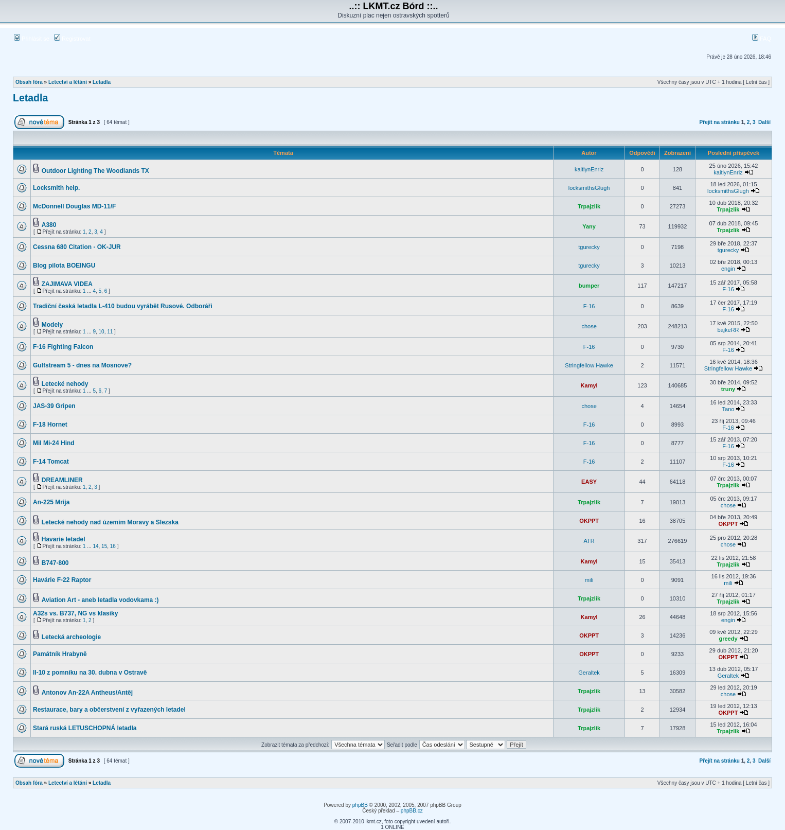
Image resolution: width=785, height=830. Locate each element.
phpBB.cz (412, 811)
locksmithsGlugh (589, 188)
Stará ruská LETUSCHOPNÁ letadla (84, 728)
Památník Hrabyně (60, 654)
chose (588, 326)
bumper (589, 285)
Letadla (102, 82)
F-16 (728, 289)
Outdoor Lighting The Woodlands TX (95, 170)
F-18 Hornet (50, 424)
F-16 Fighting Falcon (63, 346)
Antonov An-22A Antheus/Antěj (87, 692)
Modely (52, 324)
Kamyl (589, 385)
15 (104, 546)
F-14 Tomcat (51, 461)
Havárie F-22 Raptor (62, 580)
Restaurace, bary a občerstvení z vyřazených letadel (109, 709)
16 (113, 546)
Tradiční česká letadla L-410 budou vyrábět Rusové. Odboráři (122, 306)
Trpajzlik (589, 206)
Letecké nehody (65, 383)
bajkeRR (728, 330)
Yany (589, 226)
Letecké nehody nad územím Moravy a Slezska (110, 522)
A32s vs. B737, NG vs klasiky (75, 613)
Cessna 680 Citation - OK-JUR (77, 247)
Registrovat (72, 39)
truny (728, 389)
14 (95, 546)
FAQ (761, 39)
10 (101, 331)
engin (728, 269)
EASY (589, 482)
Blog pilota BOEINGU (64, 265)
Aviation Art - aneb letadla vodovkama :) (100, 600)
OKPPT (589, 521)
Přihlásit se (31, 39)
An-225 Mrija (51, 502)
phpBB (360, 805)
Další (764, 122)
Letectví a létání (67, 82)
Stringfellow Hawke (589, 365)
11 (110, 331)
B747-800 (55, 563)
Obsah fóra (29, 82)
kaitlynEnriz (589, 169)
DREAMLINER (62, 480)
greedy (728, 638)
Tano (728, 409)
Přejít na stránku (720, 122)
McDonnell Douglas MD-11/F (74, 206)
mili (589, 580)
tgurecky (589, 247)
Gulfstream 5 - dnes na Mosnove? (82, 365)
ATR (589, 541)
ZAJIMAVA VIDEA (67, 284)
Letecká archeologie (71, 637)
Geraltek (589, 672)
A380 (49, 224)
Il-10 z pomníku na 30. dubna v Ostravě (90, 672)
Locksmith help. (56, 187)
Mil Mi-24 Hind (54, 443)
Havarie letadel (63, 539)
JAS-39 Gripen (54, 406)
